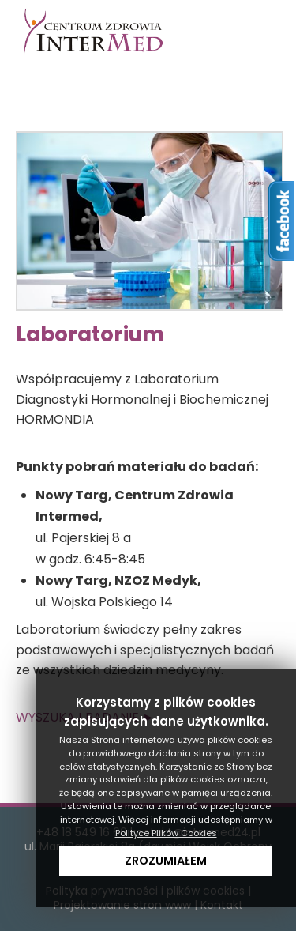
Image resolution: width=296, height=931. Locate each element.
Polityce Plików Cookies (166, 833)
